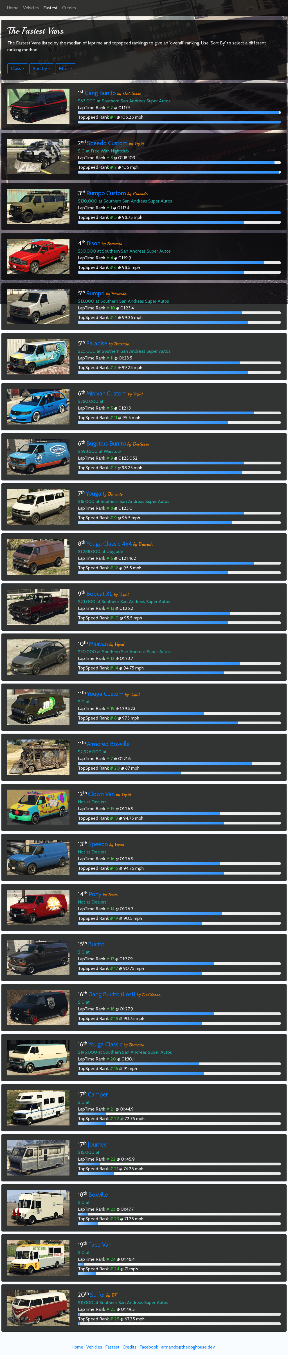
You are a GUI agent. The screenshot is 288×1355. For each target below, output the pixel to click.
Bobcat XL (99, 593)
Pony (95, 894)
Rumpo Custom (106, 193)
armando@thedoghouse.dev (188, 1347)
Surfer (97, 1294)
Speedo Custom (107, 143)
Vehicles (31, 7)
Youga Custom (105, 693)
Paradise (96, 343)
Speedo (98, 844)
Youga (93, 493)
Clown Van (101, 793)
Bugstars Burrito (106, 443)
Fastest (50, 7)
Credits (69, 7)
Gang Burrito (100, 92)
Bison (93, 243)
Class (16, 68)
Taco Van (100, 1244)
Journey (97, 1144)
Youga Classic (105, 1044)
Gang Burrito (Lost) (111, 994)
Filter (64, 68)
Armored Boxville (108, 743)
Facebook (149, 1347)
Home (13, 7)
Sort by (40, 68)
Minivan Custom (106, 393)
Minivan (98, 643)
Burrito (96, 944)
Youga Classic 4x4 (109, 543)
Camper (98, 1094)
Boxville (98, 1194)
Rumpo (95, 293)
